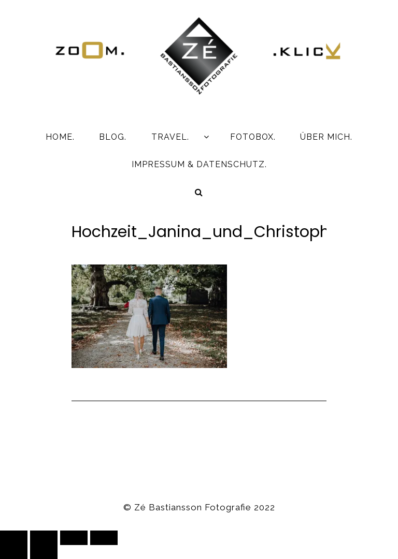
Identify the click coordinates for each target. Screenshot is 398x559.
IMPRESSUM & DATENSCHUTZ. (199, 164)
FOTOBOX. (253, 137)
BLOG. (112, 137)
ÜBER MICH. (326, 137)
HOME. (60, 137)
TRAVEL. (170, 137)
